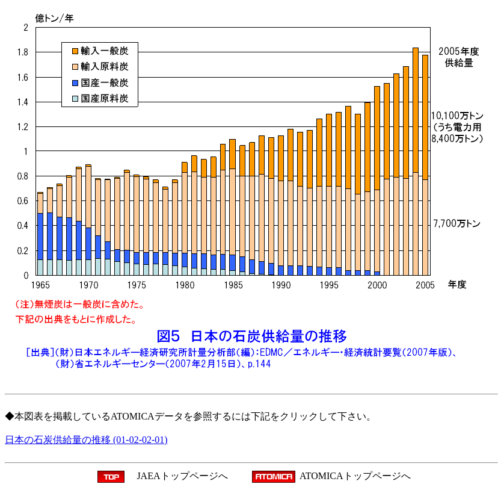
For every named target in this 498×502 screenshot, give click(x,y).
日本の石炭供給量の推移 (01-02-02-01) (86, 440)
